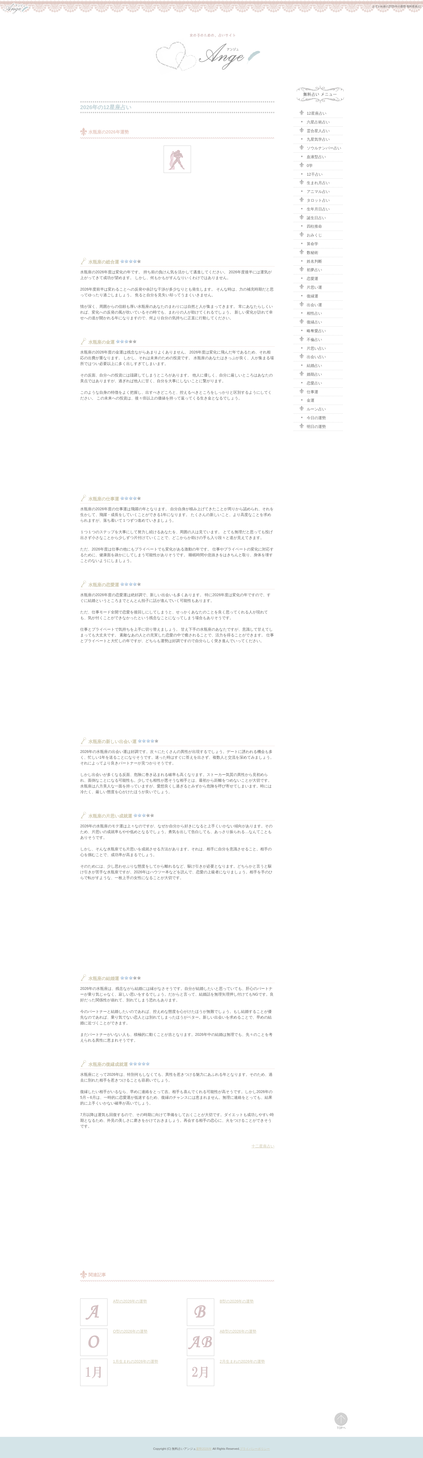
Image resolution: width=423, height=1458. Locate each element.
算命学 (308, 243)
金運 (306, 399)
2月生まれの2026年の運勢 (242, 1361)
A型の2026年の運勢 (130, 1301)
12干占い (311, 173)
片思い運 (310, 286)
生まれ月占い (314, 182)
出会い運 (310, 304)
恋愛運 (308, 278)
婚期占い (310, 373)
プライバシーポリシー (255, 1448)
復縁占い (310, 321)
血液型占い (312, 156)
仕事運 (308, 391)
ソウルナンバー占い (320, 147)
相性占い (310, 312)
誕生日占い (312, 217)
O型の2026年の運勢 (130, 1331)
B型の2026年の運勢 (237, 1301)
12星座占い (312, 112)
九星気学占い (314, 138)
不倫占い (310, 339)
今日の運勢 (312, 417)
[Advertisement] (177, 214)
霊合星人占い (314, 130)
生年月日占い (314, 208)
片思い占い (312, 347)
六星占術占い (314, 121)
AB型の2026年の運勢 (238, 1331)
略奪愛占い (312, 330)
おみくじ (310, 234)
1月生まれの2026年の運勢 (135, 1361)
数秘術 (308, 252)
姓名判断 (310, 260)
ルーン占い (312, 408)
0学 (306, 165)
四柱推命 (310, 225)
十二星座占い (262, 1146)
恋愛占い (310, 382)
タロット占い (314, 199)
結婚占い (310, 365)
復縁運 (308, 295)
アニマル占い (314, 191)
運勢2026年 (203, 1448)
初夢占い (310, 269)
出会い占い (312, 356)
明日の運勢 (312, 426)
